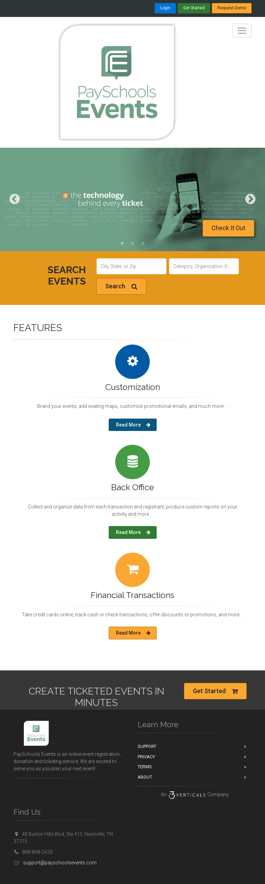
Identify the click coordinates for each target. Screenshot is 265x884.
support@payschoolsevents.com (55, 862)
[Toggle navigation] (242, 31)
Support (147, 746)
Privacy (146, 756)
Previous (15, 199)
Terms (145, 766)
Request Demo (231, 8)
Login (165, 8)
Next (250, 199)
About (145, 777)
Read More (133, 425)
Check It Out (228, 228)
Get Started (194, 8)
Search (121, 286)
